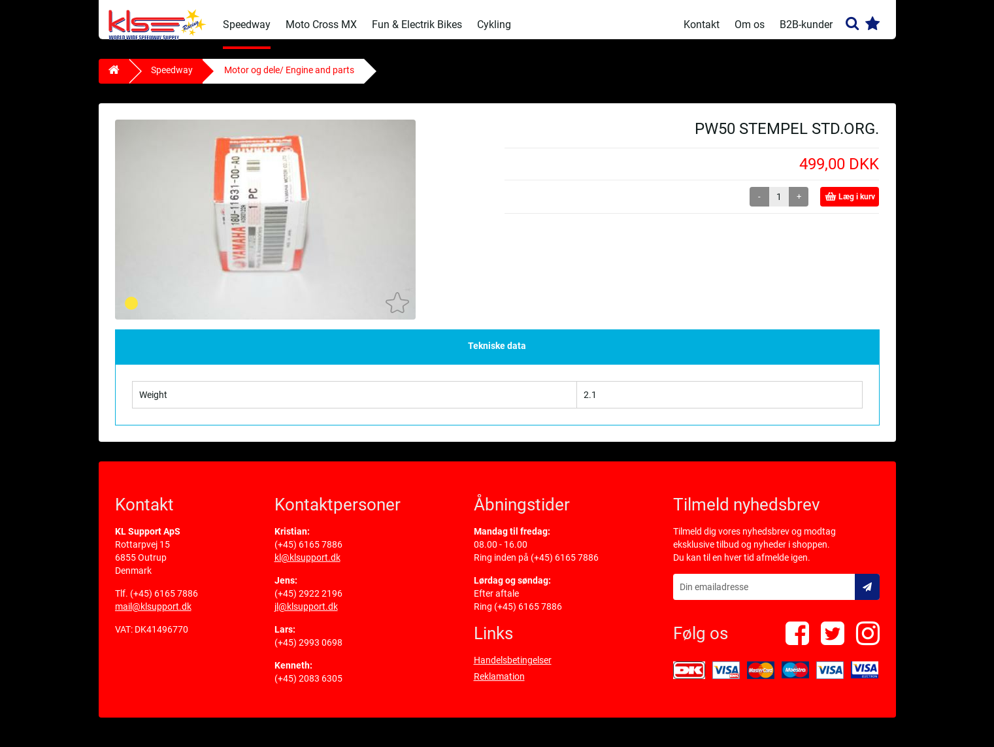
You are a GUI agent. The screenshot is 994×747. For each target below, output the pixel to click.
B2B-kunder (806, 24)
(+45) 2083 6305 (308, 688)
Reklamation (499, 686)
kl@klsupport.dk (307, 567)
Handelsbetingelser (513, 670)
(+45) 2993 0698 (308, 652)
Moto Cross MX (321, 24)
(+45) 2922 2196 (308, 603)
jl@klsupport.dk (306, 616)
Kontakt (702, 24)
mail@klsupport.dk (153, 616)
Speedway (247, 24)
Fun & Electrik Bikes (417, 24)
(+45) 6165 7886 (164, 603)
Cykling (494, 24)
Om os (750, 24)
